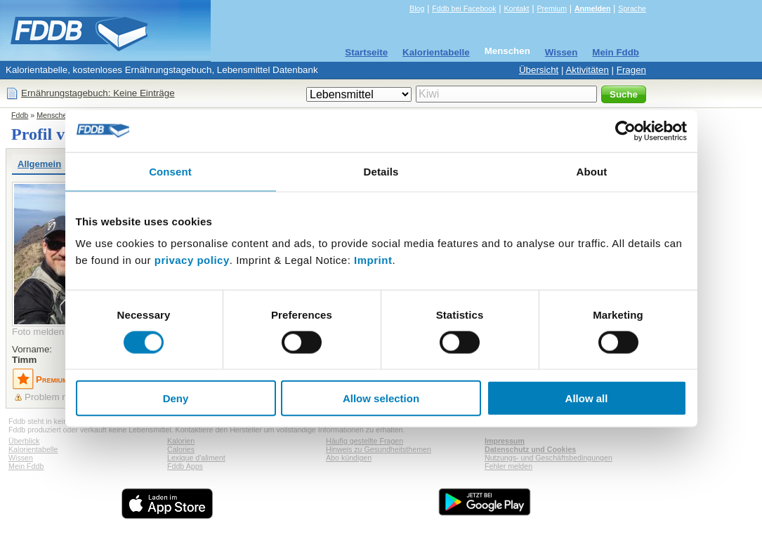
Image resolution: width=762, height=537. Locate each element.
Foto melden (38, 331)
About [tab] (592, 171)
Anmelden (592, 8)
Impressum (505, 441)
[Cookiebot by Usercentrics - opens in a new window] (625, 130)
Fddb (19, 115)
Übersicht (538, 70)
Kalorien (181, 441)
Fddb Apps (185, 466)
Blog (416, 8)
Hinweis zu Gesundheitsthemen (378, 449)
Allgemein (39, 164)
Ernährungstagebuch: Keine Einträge (98, 93)
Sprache (632, 8)
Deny (176, 398)
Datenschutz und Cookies (530, 449)
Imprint (373, 260)
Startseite (366, 52)
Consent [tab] (170, 171)
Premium (552, 8)
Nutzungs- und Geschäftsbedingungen (548, 457)
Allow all (586, 398)
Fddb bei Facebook (464, 8)
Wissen (561, 52)
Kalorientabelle (436, 52)
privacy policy (192, 260)
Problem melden (59, 397)
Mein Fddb (615, 52)
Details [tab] (381, 171)
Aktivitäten (587, 70)
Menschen (507, 51)
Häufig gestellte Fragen (364, 441)
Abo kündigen (349, 457)
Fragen (631, 70)
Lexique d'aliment (196, 457)
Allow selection (381, 398)
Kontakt (516, 8)
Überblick (23, 441)
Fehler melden (508, 466)
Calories (181, 449)
